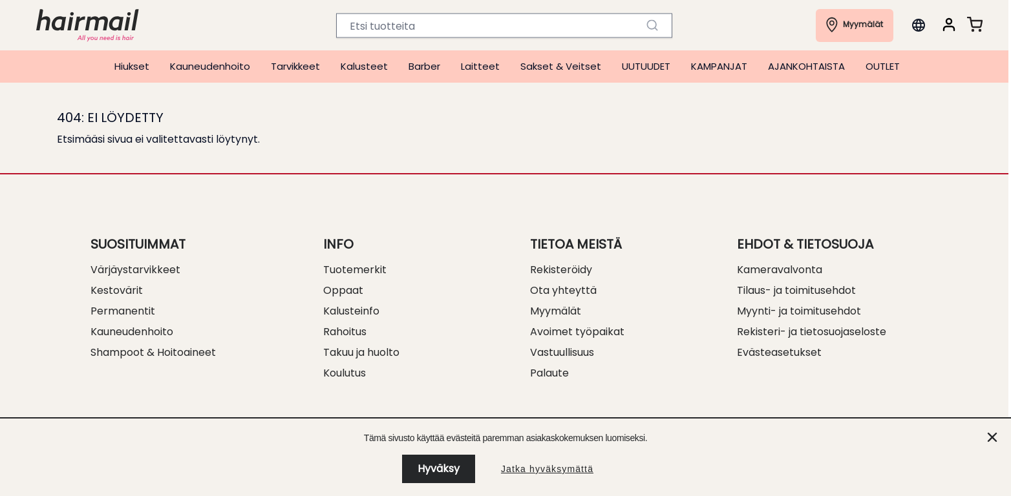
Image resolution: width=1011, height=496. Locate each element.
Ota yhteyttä (563, 290)
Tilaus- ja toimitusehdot (796, 290)
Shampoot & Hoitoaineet (153, 352)
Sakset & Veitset (560, 66)
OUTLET (883, 66)
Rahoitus (345, 331)
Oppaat (343, 290)
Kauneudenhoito (210, 66)
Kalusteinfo (351, 311)
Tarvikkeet (295, 66)
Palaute (549, 373)
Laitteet (480, 66)
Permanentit (122, 311)
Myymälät (555, 311)
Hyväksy (439, 468)
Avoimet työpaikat (577, 331)
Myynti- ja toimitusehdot (799, 311)
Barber (424, 66)
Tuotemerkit (355, 269)
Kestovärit (116, 290)
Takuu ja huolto (361, 352)
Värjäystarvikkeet (135, 269)
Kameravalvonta (779, 269)
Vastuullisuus (562, 352)
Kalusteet (364, 66)
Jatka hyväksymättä (547, 469)
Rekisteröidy (561, 269)
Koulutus (344, 373)
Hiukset (131, 66)
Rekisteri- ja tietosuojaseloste (811, 331)
